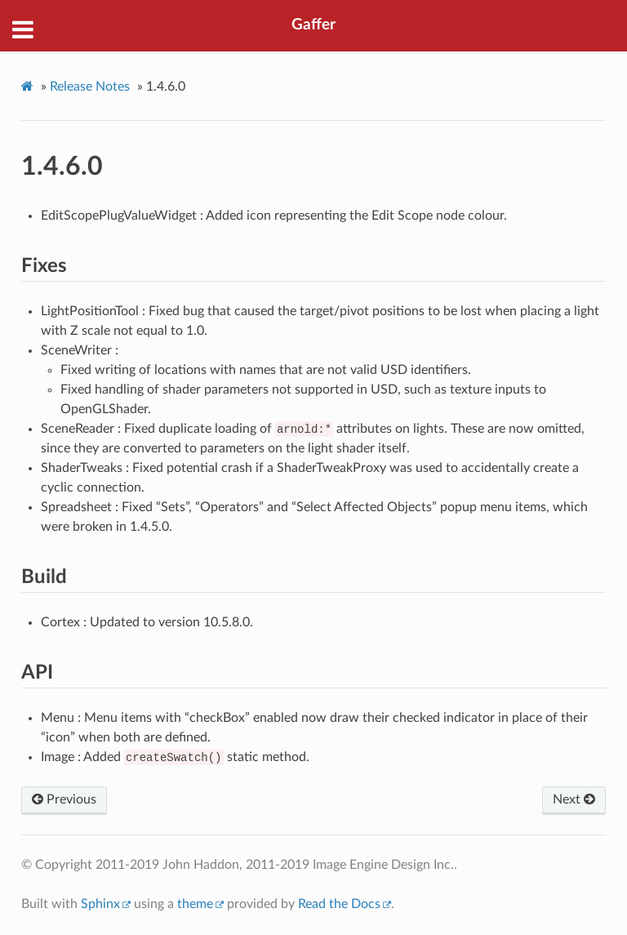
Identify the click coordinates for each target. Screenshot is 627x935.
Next (574, 799)
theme (195, 904)
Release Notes (90, 86)
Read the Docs (339, 904)
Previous (64, 799)
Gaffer (313, 25)
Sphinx (100, 904)
